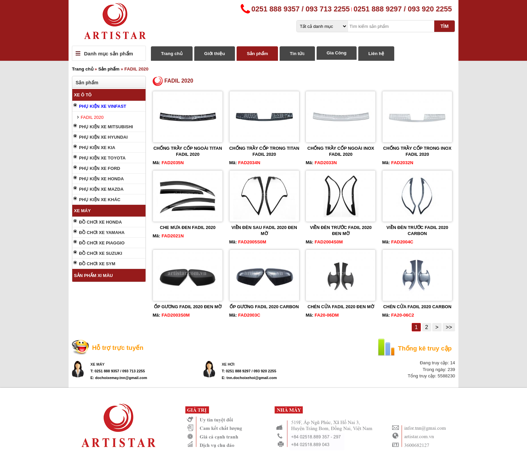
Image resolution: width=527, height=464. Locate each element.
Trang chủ (172, 53)
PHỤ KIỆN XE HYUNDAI (103, 137)
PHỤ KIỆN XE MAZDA (101, 189)
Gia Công (337, 52)
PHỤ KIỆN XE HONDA (101, 178)
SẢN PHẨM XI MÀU (93, 275)
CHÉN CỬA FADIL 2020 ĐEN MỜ (341, 306)
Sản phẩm (257, 53)
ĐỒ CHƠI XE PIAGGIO (102, 242)
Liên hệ (376, 53)
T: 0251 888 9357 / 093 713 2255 (117, 371)
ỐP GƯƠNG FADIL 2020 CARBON (264, 306)
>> (449, 327)
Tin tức (297, 53)
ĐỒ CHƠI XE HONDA (100, 222)
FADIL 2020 (92, 117)
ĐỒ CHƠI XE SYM (97, 263)
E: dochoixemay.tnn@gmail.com (118, 378)
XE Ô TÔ (83, 94)
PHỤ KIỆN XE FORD (99, 168)
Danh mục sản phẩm (108, 53)
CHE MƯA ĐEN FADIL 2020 (187, 227)
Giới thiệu (214, 53)
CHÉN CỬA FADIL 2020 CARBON (417, 306)
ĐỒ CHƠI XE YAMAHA (102, 232)
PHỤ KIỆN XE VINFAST (102, 106)
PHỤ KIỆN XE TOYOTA (102, 157)
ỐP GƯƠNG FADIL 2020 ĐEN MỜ (187, 306)
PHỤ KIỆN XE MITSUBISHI (106, 126)
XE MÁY (82, 210)
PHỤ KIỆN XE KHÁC (99, 199)
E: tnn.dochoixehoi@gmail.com (249, 378)
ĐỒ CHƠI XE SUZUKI (100, 253)
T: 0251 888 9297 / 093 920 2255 (249, 371)
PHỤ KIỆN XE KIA (97, 147)
